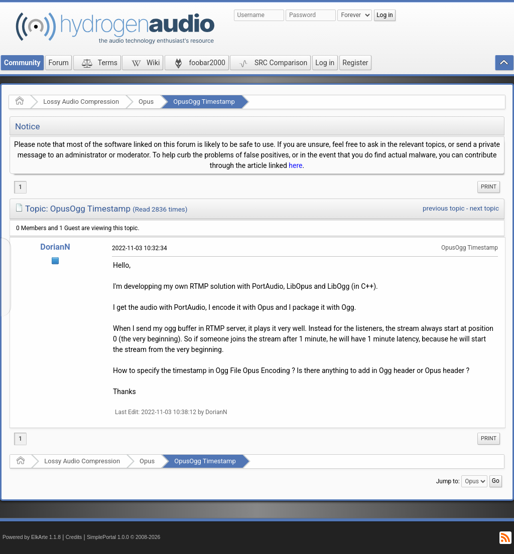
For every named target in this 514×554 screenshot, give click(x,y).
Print (488, 186)
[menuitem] (488, 187)
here (295, 165)
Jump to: (448, 481)
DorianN (55, 247)
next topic (484, 208)
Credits (74, 537)
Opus (146, 101)
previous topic (443, 208)
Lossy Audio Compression (81, 101)
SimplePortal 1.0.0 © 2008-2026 (123, 537)
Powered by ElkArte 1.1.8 (32, 537)
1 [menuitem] (20, 187)
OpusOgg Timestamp (204, 101)
